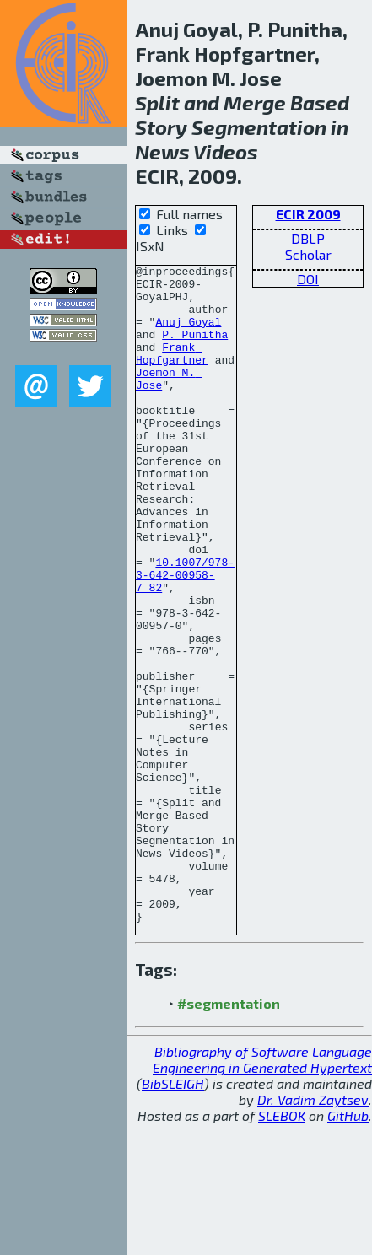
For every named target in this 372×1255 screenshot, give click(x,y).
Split (157, 102)
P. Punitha (195, 349)
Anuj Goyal (188, 334)
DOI (308, 279)
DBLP (308, 238)
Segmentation (258, 127)
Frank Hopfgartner (172, 372)
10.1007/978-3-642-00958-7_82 (185, 637)
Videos (225, 151)
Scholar (308, 254)
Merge (255, 102)
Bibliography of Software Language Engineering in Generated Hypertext (262, 1191)
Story (161, 127)
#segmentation (228, 1135)
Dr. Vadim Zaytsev (313, 1231)
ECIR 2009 (308, 214)
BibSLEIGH (173, 1215)
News (162, 151)
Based (319, 102)
